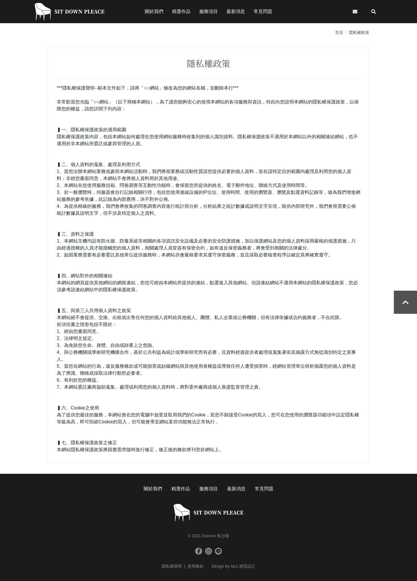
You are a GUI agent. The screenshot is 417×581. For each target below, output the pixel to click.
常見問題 (264, 488)
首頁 (339, 32)
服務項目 (208, 488)
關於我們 (153, 488)
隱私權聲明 (172, 566)
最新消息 (236, 488)
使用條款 (195, 566)
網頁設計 (247, 566)
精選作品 (180, 488)
